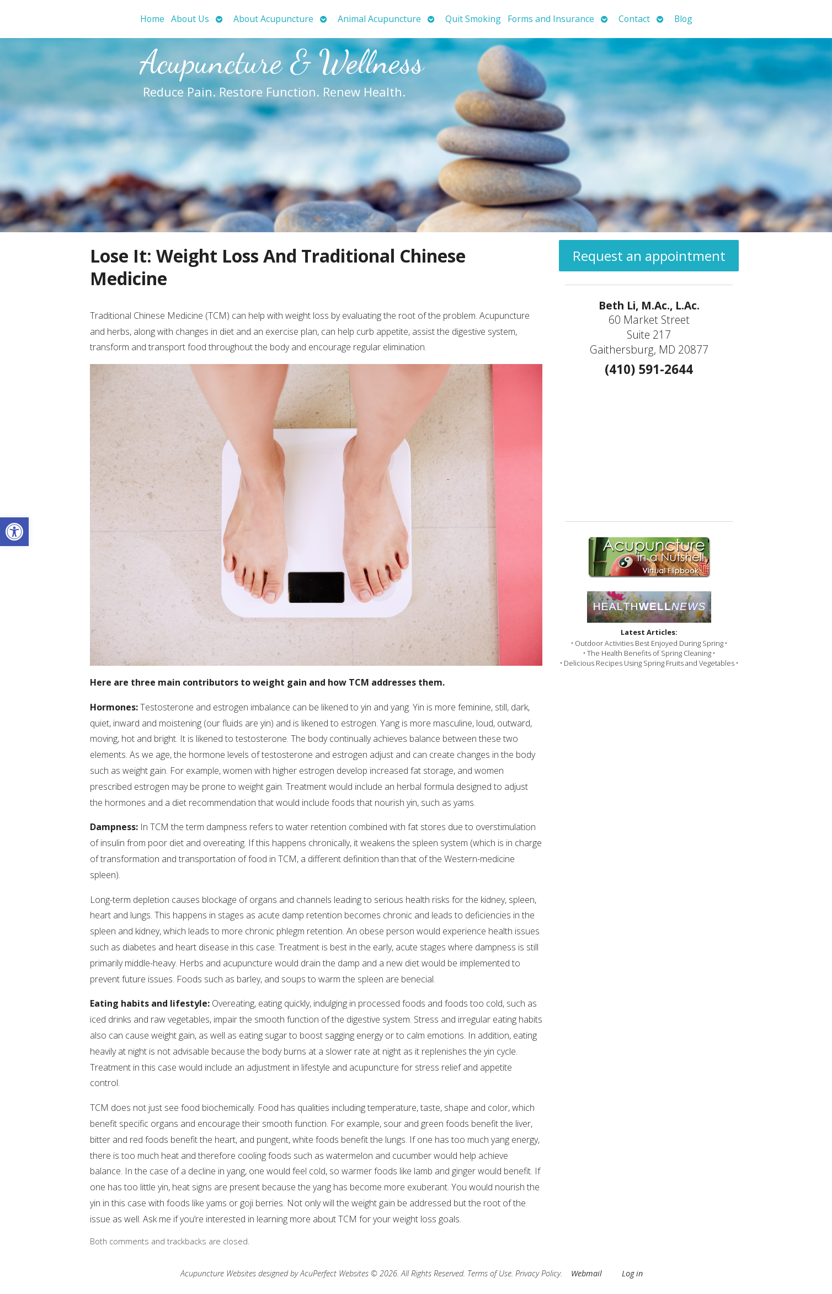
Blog (683, 19)
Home (152, 19)
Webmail (586, 1273)
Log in (632, 1273)
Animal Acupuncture (379, 19)
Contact (634, 19)
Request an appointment (649, 256)
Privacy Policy (538, 1273)
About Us (190, 19)
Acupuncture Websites (218, 1273)
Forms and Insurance (551, 19)
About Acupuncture (273, 19)
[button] (14, 531)
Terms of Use (489, 1273)
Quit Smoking (473, 19)
